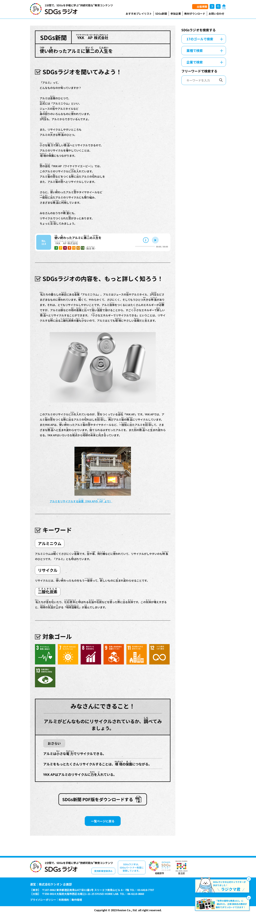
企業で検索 (194, 62)
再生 (155, 240)
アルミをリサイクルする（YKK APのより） (81, 501)
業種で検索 (194, 50)
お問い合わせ (216, 13)
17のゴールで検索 (199, 39)
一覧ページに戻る (102, 821)
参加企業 (175, 13)
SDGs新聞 (161, 13)
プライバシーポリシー (43, 899)
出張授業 (202, 6)
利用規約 (64, 899)
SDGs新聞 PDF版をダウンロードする (97, 799)
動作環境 (77, 899)
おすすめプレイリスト (139, 13)
